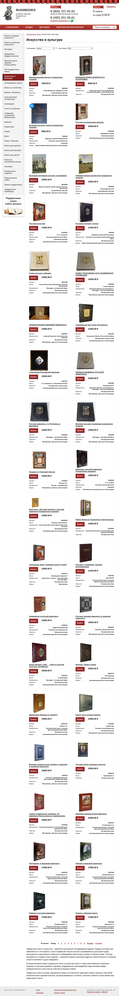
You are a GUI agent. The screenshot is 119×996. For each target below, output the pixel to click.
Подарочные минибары (10, 190)
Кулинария (9, 104)
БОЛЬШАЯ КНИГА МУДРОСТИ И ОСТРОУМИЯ (90, 78)
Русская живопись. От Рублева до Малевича (44, 425)
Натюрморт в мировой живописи (44, 863)
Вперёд (90, 943)
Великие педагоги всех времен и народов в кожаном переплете (48, 765)
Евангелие (9, 127)
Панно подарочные (13, 185)
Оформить (111, 7)
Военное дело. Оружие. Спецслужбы (11, 63)
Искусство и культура (9, 77)
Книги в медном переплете (11, 37)
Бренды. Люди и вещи (86, 665)
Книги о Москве (11, 141)
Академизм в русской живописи (43, 616)
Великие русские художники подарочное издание (94, 425)
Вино (6, 136)
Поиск (38, 990)
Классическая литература (10, 98)
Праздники (39, 993)
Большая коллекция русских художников (48, 176)
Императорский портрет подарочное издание (46, 78)
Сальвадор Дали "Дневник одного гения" (48, 565)
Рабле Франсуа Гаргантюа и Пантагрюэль (95, 520)
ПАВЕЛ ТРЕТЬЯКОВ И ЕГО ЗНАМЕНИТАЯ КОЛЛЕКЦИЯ (94, 274)
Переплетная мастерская (69, 27)
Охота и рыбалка (12, 109)
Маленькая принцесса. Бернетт (43, 715)
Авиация (8, 166)
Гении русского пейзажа (40, 273)
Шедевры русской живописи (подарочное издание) (89, 470)
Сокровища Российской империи (44, 372)
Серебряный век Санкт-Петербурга (92, 325)
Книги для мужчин (12, 146)
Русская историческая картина (90, 122)
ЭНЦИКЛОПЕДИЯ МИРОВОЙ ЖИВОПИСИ (47, 325)
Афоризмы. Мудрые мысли (11, 55)
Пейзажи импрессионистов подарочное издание (94, 177)
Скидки (29, 27)
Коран (7, 131)
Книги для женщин (12, 150)
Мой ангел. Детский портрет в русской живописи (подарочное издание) (46, 510)
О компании (12, 27)
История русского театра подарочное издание (46, 126)
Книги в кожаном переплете (12, 43)
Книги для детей (11, 155)
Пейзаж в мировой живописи (89, 863)
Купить (33, 84)
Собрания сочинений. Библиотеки (9, 115)
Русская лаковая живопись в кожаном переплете (93, 617)
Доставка (44, 27)
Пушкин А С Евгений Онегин (42, 472)
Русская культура (37, 224)
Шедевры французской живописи (91, 814)
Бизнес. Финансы (12, 92)
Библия (7, 122)
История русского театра (87, 224)
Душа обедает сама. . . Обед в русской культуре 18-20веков (46, 666)
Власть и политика (13, 88)
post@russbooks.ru (60, 20)
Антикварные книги (13, 83)
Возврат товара (59, 993)
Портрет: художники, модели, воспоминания (89, 566)
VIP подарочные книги (11, 70)
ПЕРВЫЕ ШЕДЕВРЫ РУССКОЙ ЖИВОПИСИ (90, 373)
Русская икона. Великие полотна (90, 764)
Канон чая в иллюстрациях (88, 715)
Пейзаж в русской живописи (42, 913)
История (8, 49)
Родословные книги (10, 179)
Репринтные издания (10, 172)
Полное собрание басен (87, 913)
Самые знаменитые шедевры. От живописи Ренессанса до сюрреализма (47, 815)
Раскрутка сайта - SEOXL (97, 992)
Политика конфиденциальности (65, 990)
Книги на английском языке (12, 161)
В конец (99, 943)
